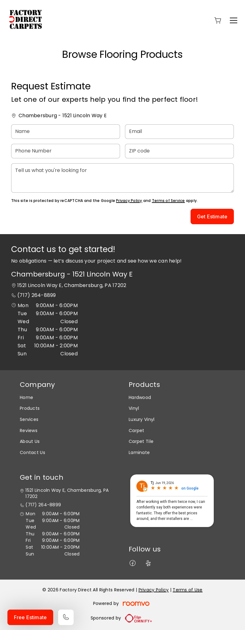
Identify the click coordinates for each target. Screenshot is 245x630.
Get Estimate (212, 216)
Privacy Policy (129, 200)
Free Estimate (30, 617)
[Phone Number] (65, 151)
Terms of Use (187, 590)
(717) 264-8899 (36, 295)
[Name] (65, 131)
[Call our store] (66, 617)
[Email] (179, 131)
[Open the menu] (234, 20)
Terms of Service (168, 200)
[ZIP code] (179, 151)
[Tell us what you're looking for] (122, 178)
